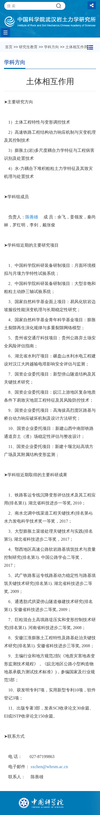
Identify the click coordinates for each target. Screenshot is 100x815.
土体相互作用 (76, 47)
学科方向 (51, 47)
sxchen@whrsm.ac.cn (49, 766)
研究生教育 (28, 47)
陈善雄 (31, 217)
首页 (9, 47)
